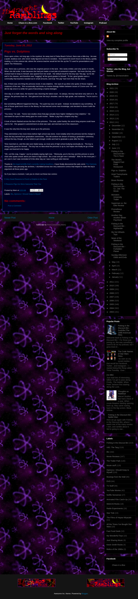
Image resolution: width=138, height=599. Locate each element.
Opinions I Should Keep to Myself (27, 194)
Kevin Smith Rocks (115, 545)
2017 (112, 103)
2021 (112, 88)
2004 (112, 308)
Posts (111, 55)
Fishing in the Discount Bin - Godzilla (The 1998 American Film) (124, 330)
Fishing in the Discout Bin (117, 443)
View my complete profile (117, 40)
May (114, 262)
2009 (112, 289)
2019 (112, 96)
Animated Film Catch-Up (117, 499)
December (116, 125)
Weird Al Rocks (113, 504)
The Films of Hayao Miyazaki (119, 517)
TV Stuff (110, 486)
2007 (112, 297)
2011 (112, 282)
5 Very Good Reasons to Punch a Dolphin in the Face (25, 179)
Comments (114, 59)
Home (10, 23)
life (12, 194)
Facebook (47, 23)
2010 (112, 285)
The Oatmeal (91, 164)
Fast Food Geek (113, 531)
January (115, 277)
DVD (109, 481)
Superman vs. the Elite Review (119, 204)
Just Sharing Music (115, 540)
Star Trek (110, 513)
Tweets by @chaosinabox (118, 76)
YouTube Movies (114, 490)
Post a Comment (14, 206)
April (114, 266)
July (114, 144)
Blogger (85, 594)
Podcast (103, 23)
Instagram (88, 23)
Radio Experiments (115, 508)
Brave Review (117, 180)
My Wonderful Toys (115, 536)
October (115, 133)
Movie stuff (111, 465)
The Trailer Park (113, 461)
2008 (112, 293)
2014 (112, 115)
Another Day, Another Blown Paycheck (118, 217)
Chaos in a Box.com (28, 23)
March (115, 269)
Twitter (61, 23)
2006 (112, 301)
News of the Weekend (116, 239)
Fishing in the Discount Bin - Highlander (118, 226)
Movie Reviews (113, 456)
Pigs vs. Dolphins (118, 170)
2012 (112, 122)
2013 (112, 118)
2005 (112, 304)
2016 (112, 107)
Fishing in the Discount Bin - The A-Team (118, 153)
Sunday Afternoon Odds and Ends (119, 256)
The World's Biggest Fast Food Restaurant (117, 163)
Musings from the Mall (116, 477)
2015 (112, 111)
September (117, 137)
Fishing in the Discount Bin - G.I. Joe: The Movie (118, 187)
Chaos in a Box (118, 565)
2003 (112, 312)
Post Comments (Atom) (56, 225)
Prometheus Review (116, 210)
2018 (112, 100)
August (115, 140)
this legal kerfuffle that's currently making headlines (33, 164)
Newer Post (10, 218)
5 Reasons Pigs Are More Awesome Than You (22, 184)
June (114, 148)
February (116, 273)
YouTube (74, 23)
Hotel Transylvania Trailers (119, 175)
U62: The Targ (113, 447)
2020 (112, 92)
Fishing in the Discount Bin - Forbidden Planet (118, 247)
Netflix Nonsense (114, 495)
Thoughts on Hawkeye (123, 392)
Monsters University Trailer (116, 197)
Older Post (92, 218)
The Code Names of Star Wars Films (125, 353)
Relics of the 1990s (115, 549)
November (116, 129)
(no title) (110, 375)
